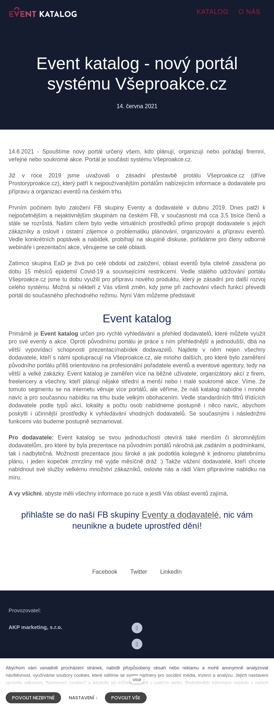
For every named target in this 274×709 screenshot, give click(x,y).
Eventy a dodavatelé (180, 515)
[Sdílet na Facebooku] (104, 572)
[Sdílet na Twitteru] (138, 572)
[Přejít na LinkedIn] (137, 645)
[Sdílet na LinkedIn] (171, 572)
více (137, 679)
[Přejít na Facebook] (137, 629)
